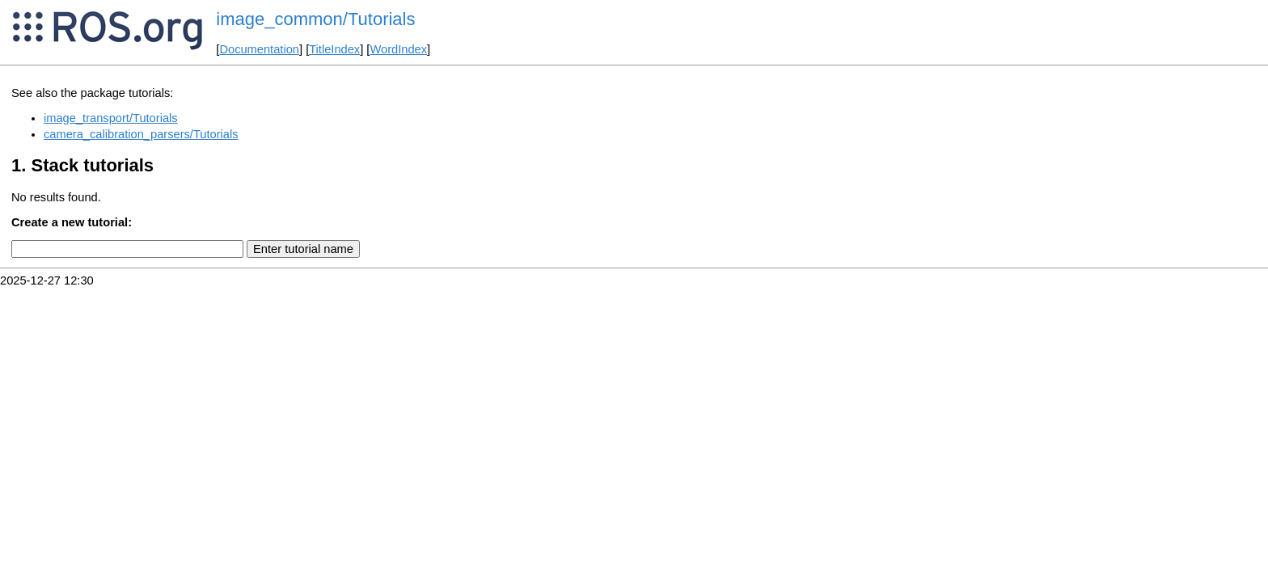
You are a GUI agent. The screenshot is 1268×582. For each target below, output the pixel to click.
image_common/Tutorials (315, 19)
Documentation (259, 49)
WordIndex (398, 49)
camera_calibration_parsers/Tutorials (141, 134)
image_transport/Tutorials (111, 118)
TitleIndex (334, 49)
